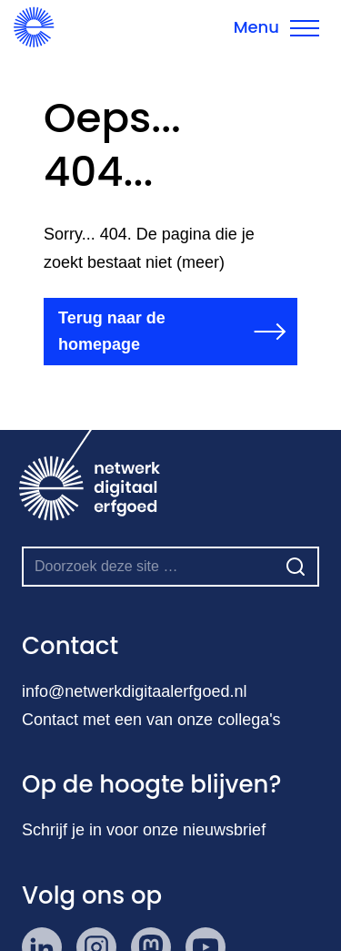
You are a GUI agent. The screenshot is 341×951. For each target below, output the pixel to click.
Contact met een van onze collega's (151, 720)
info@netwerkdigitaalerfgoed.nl (134, 691)
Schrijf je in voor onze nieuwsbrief (144, 830)
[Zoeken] (295, 567)
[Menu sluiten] (276, 27)
